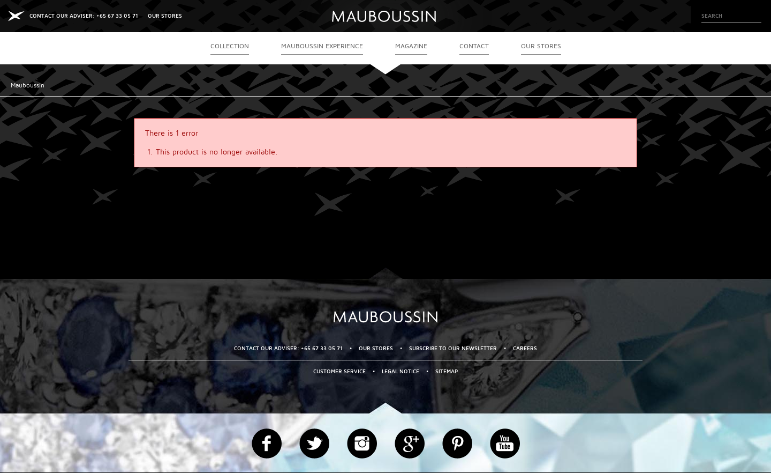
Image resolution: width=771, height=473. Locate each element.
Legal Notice (400, 371)
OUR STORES (165, 16)
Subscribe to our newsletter (453, 348)
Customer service (339, 371)
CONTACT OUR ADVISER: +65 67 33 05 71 (83, 16)
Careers (525, 348)
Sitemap (446, 371)
